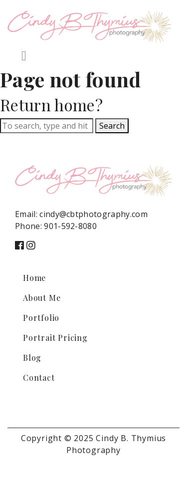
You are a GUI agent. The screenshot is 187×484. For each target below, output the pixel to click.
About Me (41, 297)
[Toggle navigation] (23, 56)
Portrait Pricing (55, 337)
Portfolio (41, 317)
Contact (39, 377)
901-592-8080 (70, 226)
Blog (32, 357)
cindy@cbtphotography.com (93, 214)
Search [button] (112, 125)
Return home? (51, 104)
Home (34, 277)
